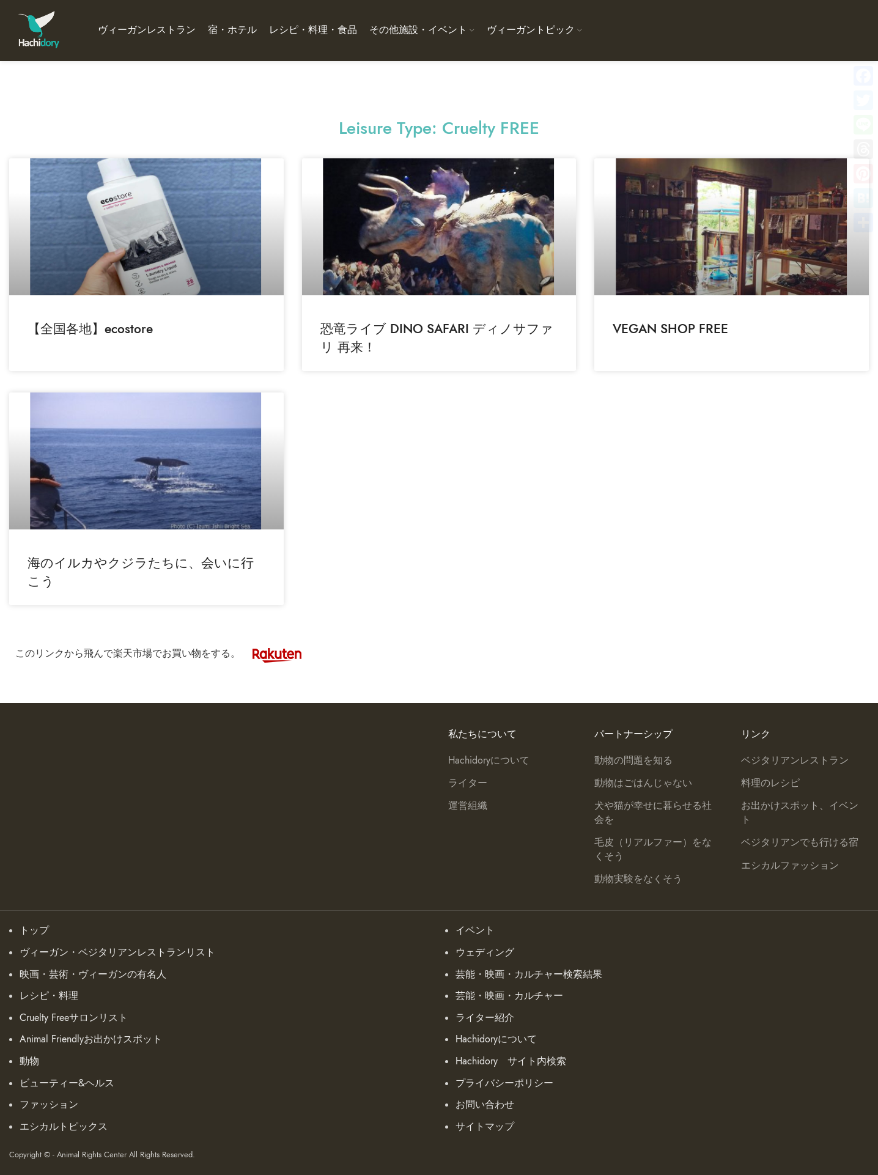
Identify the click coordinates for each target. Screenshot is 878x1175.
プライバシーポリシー (504, 1083)
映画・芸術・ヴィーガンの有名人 (93, 974)
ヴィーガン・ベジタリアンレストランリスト (117, 952)
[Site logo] (38, 30)
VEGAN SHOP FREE (670, 328)
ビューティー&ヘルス (67, 1083)
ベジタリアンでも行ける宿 (799, 842)
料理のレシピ (770, 783)
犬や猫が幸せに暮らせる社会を (653, 812)
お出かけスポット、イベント (799, 812)
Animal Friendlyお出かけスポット (91, 1039)
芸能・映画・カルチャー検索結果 (529, 974)
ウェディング (485, 952)
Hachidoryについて (488, 760)
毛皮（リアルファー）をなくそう (653, 849)
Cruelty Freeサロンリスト (74, 1018)
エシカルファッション (790, 865)
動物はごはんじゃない (643, 783)
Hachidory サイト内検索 (511, 1061)
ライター (467, 783)
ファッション (49, 1104)
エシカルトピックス (64, 1126)
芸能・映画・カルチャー (509, 996)
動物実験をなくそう (638, 879)
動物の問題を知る (633, 760)
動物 (29, 1061)
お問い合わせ (485, 1104)
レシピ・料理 (49, 996)
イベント (475, 930)
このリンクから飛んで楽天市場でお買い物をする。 (164, 653)
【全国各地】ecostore (90, 328)
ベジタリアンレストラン (795, 760)
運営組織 (467, 805)
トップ (34, 930)
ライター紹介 (485, 1018)
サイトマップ (485, 1126)
